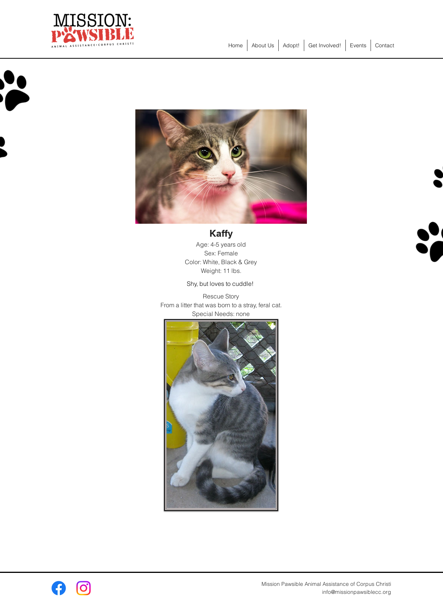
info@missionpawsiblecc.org (356, 592)
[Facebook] (58, 588)
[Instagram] (83, 588)
